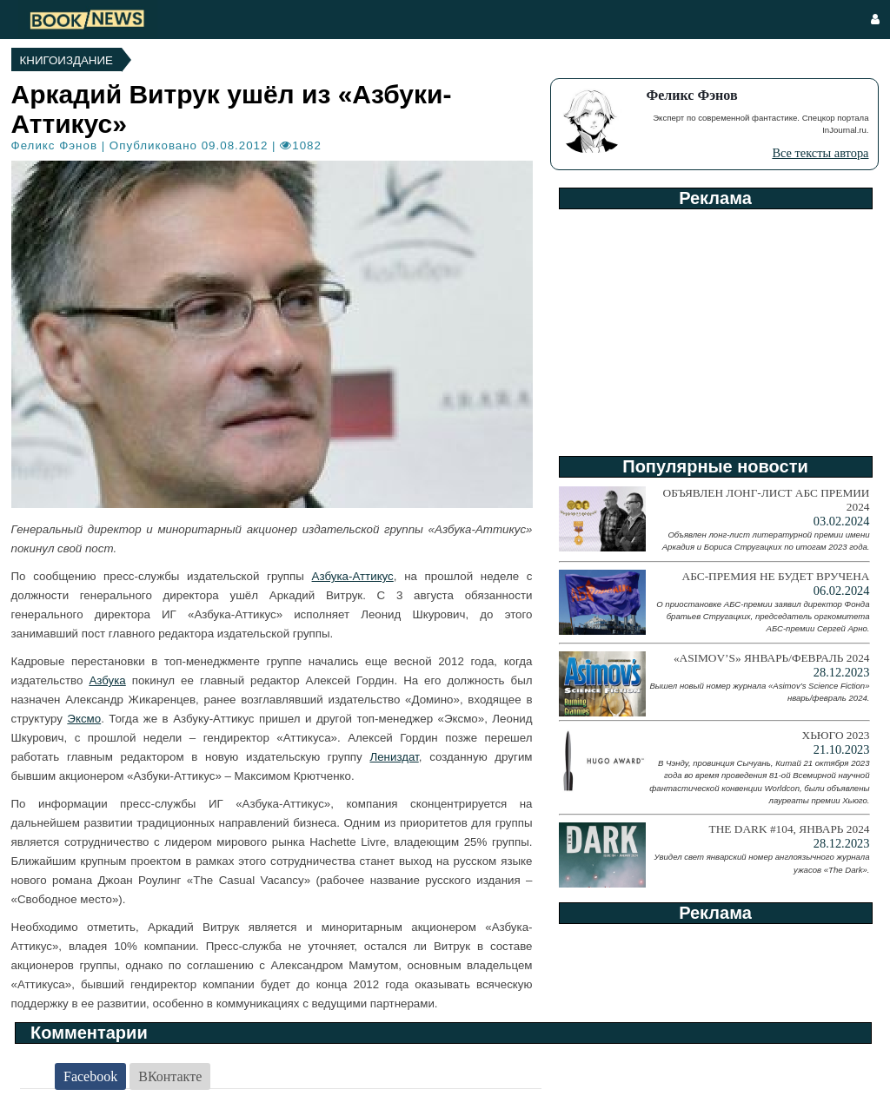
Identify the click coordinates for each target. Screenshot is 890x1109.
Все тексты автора (820, 153)
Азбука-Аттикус (353, 576)
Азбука (107, 680)
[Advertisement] (714, 326)
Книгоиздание (66, 60)
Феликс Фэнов (54, 145)
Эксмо (84, 718)
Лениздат (393, 756)
